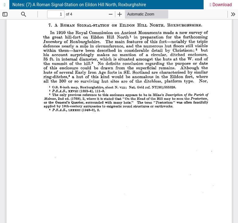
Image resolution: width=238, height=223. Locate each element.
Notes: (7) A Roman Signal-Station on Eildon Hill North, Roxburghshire (79, 4)
